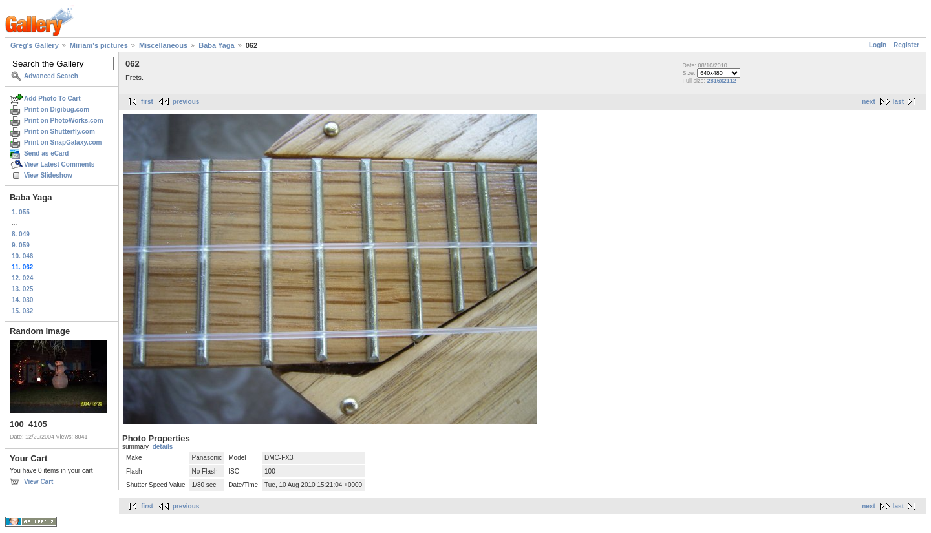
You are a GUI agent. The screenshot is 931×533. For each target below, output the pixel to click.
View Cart (38, 481)
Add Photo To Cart (52, 98)
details (163, 446)
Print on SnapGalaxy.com (63, 142)
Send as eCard (46, 153)
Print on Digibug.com (56, 109)
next (868, 101)
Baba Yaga (216, 45)
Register (906, 44)
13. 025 (22, 289)
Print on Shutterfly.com (59, 131)
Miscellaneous (163, 45)
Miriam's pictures (99, 45)
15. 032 (22, 311)
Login (877, 44)
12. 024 (22, 278)
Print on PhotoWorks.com (63, 120)
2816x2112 (721, 81)
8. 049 (21, 234)
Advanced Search (51, 75)
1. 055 (21, 212)
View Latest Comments (59, 164)
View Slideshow (48, 175)
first (147, 101)
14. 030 (22, 300)
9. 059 (21, 245)
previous (186, 101)
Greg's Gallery (34, 45)
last (898, 101)
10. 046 (22, 256)
